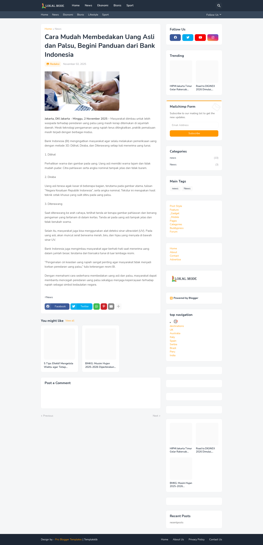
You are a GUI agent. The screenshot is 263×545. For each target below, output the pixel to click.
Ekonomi (102, 5)
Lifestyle (93, 14)
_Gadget (174, 213)
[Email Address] (194, 125)
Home (76, 5)
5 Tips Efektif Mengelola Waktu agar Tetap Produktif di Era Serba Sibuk (58, 365)
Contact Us (215, 539)
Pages (173, 221)
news (194, 158)
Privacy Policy (197, 539)
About (173, 252)
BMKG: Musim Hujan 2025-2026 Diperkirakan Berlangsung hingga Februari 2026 (99, 365)
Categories (176, 224)
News (88, 5)
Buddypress (177, 228)
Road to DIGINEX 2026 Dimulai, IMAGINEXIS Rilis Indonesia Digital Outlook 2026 (205, 88)
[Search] (219, 5)
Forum (173, 231)
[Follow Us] (213, 14)
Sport (129, 5)
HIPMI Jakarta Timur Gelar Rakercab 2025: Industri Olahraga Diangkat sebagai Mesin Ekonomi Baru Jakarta (181, 88)
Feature (174, 210)
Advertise (175, 259)
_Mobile (174, 217)
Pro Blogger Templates (68, 539)
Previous (48, 416)
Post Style (176, 206)
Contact (174, 256)
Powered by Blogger (184, 298)
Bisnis (117, 5)
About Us (178, 539)
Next (155, 416)
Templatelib (91, 539)
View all (69, 320)
